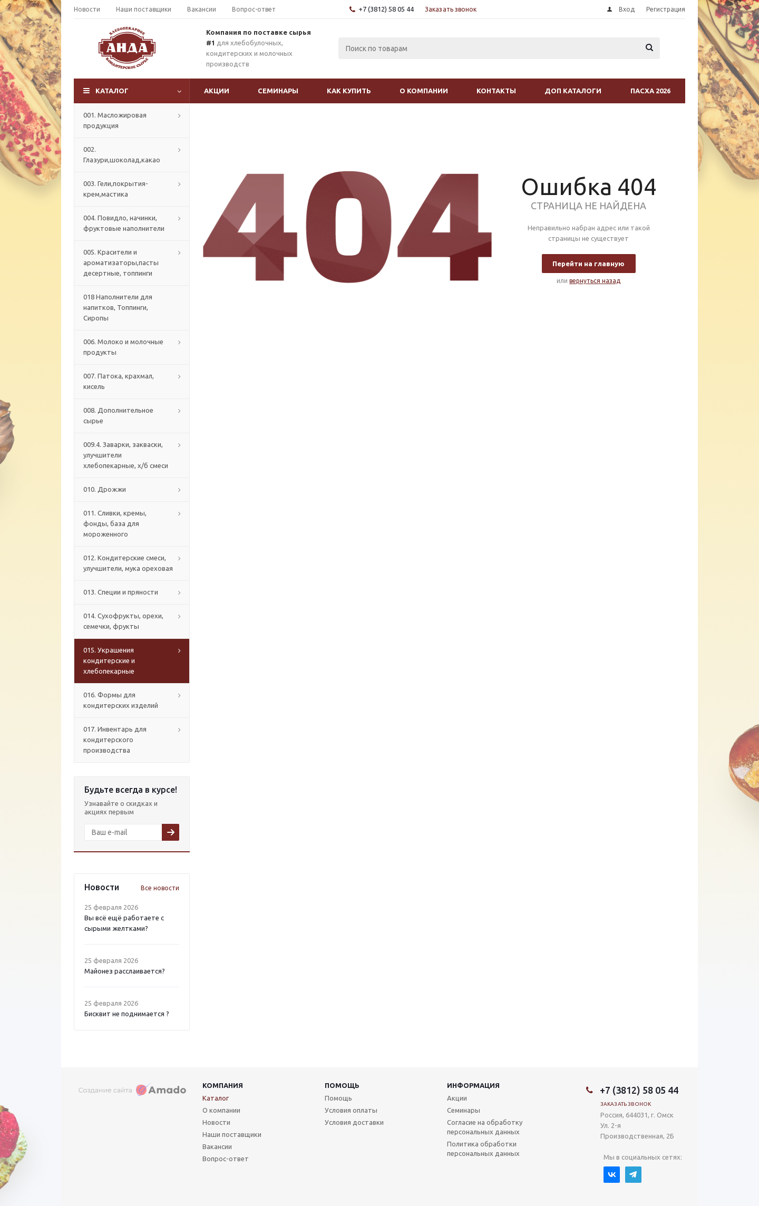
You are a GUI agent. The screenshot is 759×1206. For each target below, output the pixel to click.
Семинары (278, 90)
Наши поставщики (231, 1134)
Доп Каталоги (572, 90)
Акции (216, 90)
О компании (424, 90)
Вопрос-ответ (225, 1158)
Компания (222, 1085)
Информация (473, 1085)
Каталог (112, 90)
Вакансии (217, 1146)
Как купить (349, 90)
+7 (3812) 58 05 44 (386, 9)
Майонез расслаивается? (124, 971)
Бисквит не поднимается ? (126, 1013)
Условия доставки (354, 1122)
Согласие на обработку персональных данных (484, 1127)
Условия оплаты (351, 1110)
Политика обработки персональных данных (483, 1148)
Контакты (496, 90)
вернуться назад (594, 280)
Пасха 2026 (650, 90)
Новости (216, 1122)
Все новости (160, 887)
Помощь (342, 1085)
